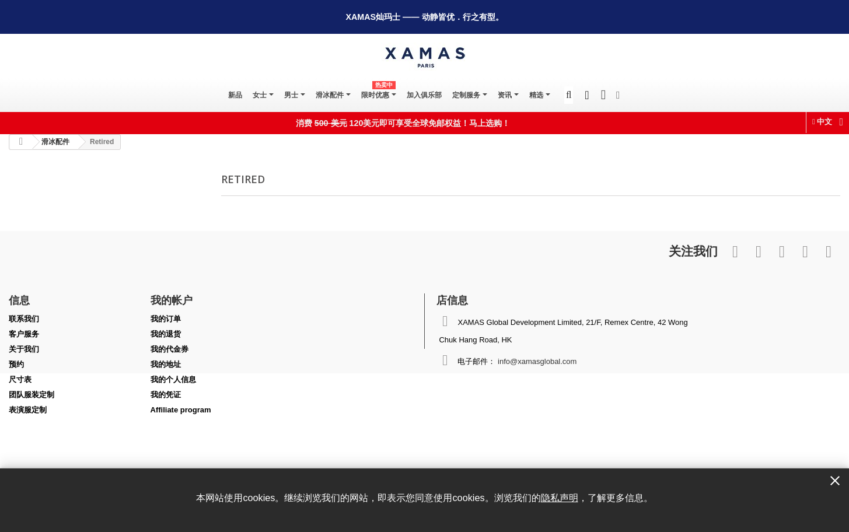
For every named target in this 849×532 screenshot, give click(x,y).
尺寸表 (20, 379)
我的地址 (166, 364)
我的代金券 (169, 349)
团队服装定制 (31, 394)
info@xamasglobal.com (537, 361)
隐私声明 (559, 497)
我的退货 (166, 334)
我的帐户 (172, 300)
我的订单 (166, 318)
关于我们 (24, 349)
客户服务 (24, 334)
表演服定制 (28, 409)
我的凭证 (166, 394)
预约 (16, 364)
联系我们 (24, 318)
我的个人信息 (173, 379)
